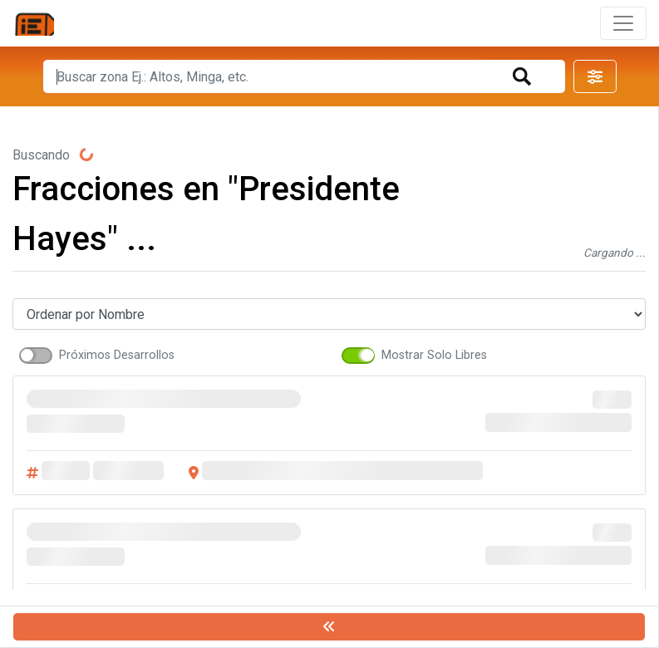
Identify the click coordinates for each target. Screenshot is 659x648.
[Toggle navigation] (623, 23)
